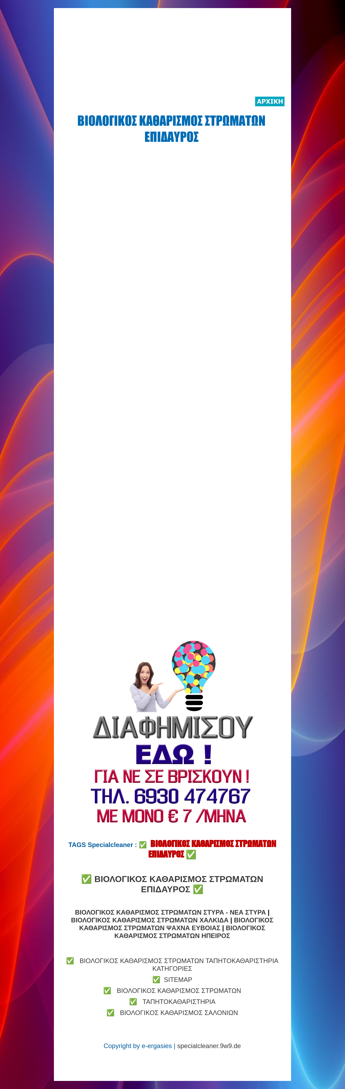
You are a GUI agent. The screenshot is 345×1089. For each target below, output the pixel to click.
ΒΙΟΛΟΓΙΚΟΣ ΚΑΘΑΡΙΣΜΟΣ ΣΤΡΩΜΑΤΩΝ (179, 990)
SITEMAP (178, 979)
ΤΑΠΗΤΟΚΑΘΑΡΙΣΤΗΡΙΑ (179, 1001)
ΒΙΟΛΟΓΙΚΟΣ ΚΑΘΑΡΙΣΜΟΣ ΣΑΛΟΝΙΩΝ (179, 1012)
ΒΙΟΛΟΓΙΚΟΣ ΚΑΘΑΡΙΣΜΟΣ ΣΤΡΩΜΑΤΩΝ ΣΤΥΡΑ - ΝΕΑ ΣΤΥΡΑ (170, 912)
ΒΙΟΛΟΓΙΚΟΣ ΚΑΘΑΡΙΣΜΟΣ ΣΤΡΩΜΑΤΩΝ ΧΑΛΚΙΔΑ (150, 920)
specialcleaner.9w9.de (209, 1045)
